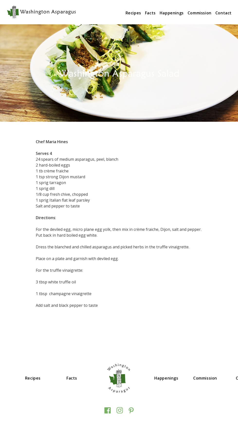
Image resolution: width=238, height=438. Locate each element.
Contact (223, 13)
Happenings (172, 13)
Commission (199, 13)
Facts (150, 13)
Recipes (133, 13)
